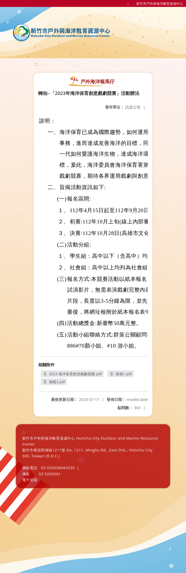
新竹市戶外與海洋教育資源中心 (159, 3)
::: (128, 3)
